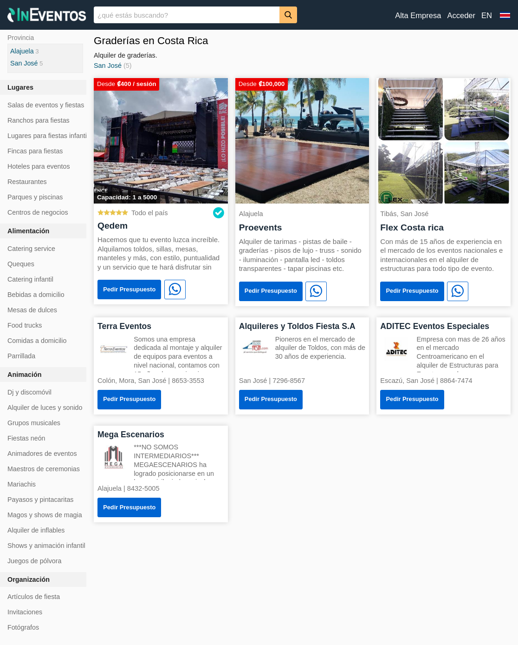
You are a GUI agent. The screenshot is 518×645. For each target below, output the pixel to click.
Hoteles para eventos (38, 166)
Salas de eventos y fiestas (45, 105)
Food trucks (24, 325)
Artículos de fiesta (33, 596)
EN (486, 15)
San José (108, 65)
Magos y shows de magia (44, 515)
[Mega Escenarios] (114, 457)
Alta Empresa (418, 15)
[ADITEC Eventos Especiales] (396, 348)
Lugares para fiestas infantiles (51, 135)
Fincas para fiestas (35, 151)
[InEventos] (46, 16)
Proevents (260, 227)
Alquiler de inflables (36, 530)
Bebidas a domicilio (36, 294)
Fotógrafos (23, 627)
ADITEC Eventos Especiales (434, 326)
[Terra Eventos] (114, 348)
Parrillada (21, 356)
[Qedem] (161, 140)
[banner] (259, 15)
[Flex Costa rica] (443, 140)
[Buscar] (288, 15)
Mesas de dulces (32, 310)
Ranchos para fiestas (38, 120)
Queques (20, 264)
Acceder (461, 15)
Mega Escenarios (130, 434)
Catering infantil (30, 279)
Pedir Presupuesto (129, 289)
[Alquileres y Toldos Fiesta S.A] (255, 348)
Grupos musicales (33, 423)
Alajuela (22, 51)
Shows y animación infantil (46, 545)
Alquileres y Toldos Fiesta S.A (297, 326)
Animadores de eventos (42, 453)
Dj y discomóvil (29, 392)
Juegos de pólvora (34, 561)
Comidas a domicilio (36, 340)
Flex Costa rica (412, 227)
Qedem (112, 225)
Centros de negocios (37, 212)
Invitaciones (24, 612)
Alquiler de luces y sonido (44, 407)
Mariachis (21, 484)
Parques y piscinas (35, 197)
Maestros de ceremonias (43, 469)
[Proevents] (302, 140)
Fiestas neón (26, 438)
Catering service (31, 248)
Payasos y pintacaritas (40, 499)
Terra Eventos (124, 326)
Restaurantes (27, 181)
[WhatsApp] (175, 289)
